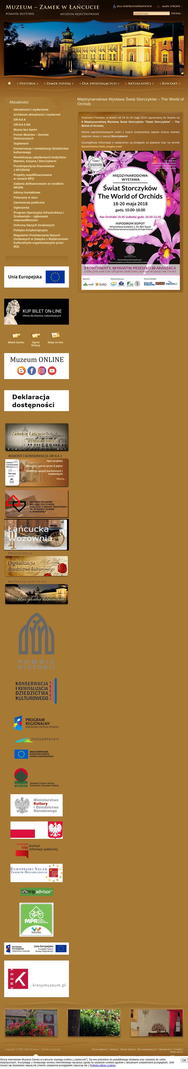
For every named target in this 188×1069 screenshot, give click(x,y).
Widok (16, 342)
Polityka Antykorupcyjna (31, 230)
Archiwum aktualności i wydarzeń (37, 114)
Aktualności (165, 1049)
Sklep (55, 342)
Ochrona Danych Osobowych (34, 225)
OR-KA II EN (22, 124)
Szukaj (177, 13)
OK (184, 1060)
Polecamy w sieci (26, 197)
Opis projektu (55, 461)
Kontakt (178, 1049)
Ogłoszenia (21, 207)
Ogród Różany (35, 344)
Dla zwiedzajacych (146, 1049)
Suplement (21, 143)
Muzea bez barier (25, 129)
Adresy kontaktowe (27, 192)
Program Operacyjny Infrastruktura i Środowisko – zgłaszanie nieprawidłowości (39, 216)
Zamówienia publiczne (29, 202)
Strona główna (99, 1049)
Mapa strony (176, 1052)
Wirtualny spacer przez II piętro (44, 466)
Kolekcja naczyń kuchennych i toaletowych (45, 472)
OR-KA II (19, 119)
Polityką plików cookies (103, 1065)
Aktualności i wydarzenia (31, 109)
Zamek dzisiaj (127, 1049)
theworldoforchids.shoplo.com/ (101, 146)
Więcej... (61, 479)
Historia (113, 1049)
